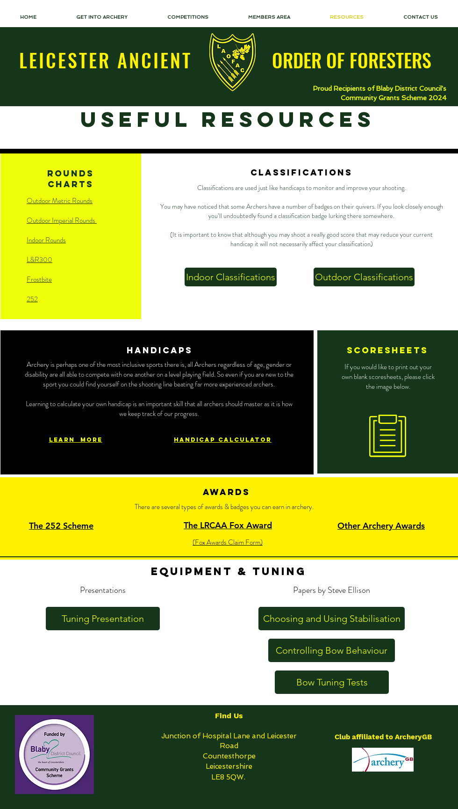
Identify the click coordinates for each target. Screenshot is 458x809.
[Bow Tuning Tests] (332, 682)
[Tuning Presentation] (103, 618)
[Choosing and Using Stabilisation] (331, 618)
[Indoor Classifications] (231, 277)
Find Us (229, 715)
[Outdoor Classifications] (364, 277)
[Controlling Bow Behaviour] (331, 650)
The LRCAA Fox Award (228, 525)
